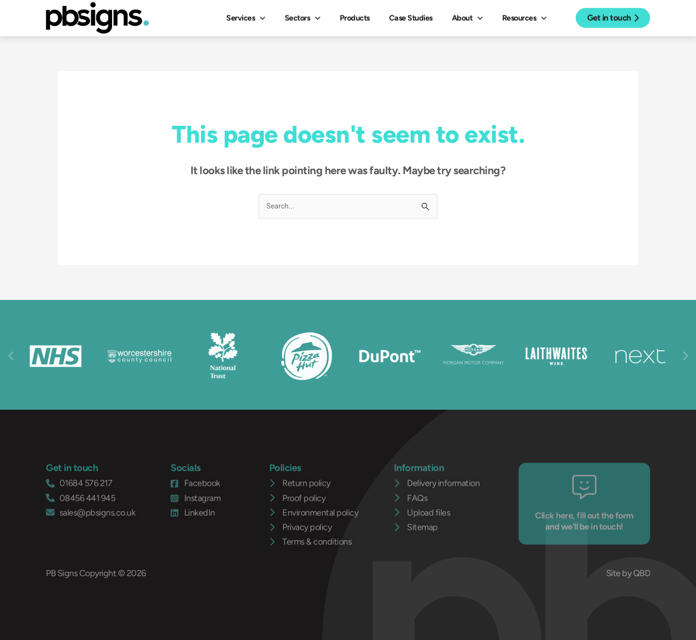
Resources (524, 15)
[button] (11, 356)
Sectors (302, 15)
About (467, 15)
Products (355, 15)
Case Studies (411, 15)
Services (245, 15)
